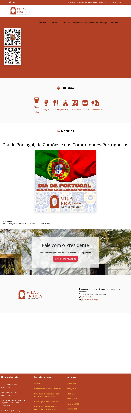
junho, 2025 (72, 384)
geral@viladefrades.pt (89, 2)
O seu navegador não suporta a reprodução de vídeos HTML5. (76, 47)
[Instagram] (14, 2)
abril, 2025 (71, 394)
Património (76, 23)
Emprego (103, 23)
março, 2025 (72, 399)
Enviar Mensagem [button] (65, 258)
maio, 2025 (71, 389)
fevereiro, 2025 (73, 404)
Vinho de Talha (37, 106)
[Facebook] (10, 2)
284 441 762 (73, 2)
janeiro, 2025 (72, 409)
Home (33, 23)
